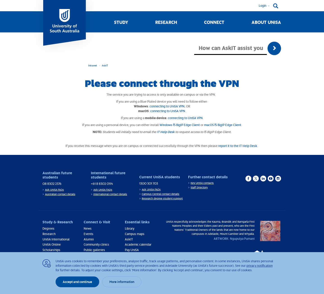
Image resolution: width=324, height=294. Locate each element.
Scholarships (51, 250)
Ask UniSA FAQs (54, 190)
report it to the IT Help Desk (237, 146)
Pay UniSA (132, 250)
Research (166, 22)
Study (121, 22)
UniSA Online (52, 244)
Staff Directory (199, 187)
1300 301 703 (148, 183)
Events (88, 234)
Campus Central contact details (160, 194)
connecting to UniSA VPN (167, 106)
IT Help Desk (166, 132)
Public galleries (94, 250)
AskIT (105, 65)
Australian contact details (60, 194)
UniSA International (56, 239)
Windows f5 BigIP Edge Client (180, 125)
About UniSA (266, 22)
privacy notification (259, 265)
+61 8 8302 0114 (102, 183)
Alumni (89, 239)
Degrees (48, 228)
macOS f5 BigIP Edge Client (222, 125)
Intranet (92, 65)
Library (129, 228)
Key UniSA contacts (202, 183)
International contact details (110, 194)
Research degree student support (162, 198)
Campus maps (134, 234)
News (88, 228)
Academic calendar (138, 244)
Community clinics (96, 244)
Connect (214, 22)
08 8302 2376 (52, 183)
